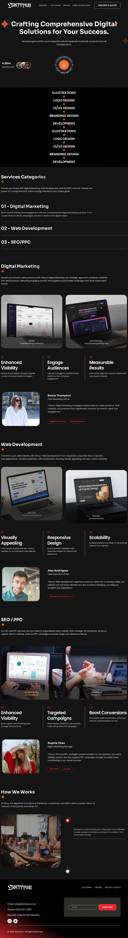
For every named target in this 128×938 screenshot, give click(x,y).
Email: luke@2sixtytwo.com (21, 903)
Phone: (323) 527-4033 (19, 909)
